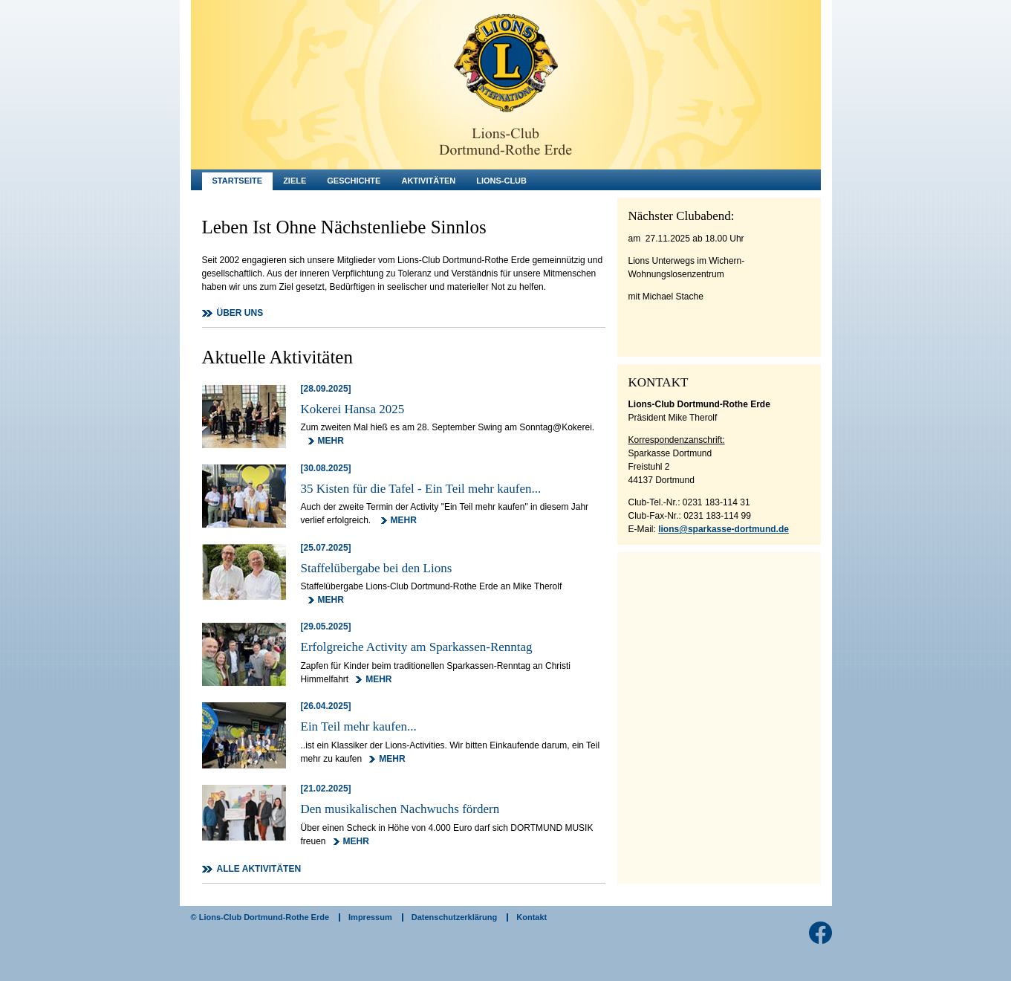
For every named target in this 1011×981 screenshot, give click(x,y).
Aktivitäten (428, 180)
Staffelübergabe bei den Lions (376, 568)
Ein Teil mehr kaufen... (359, 726)
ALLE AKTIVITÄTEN (259, 869)
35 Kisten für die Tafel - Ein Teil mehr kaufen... (421, 489)
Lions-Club (501, 180)
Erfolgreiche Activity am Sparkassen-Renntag (417, 647)
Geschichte (353, 180)
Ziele (294, 180)
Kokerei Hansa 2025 (353, 409)
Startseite (237, 180)
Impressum (370, 917)
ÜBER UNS (240, 313)
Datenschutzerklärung (455, 917)
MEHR (331, 441)
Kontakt (531, 917)
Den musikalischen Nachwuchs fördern (400, 809)
